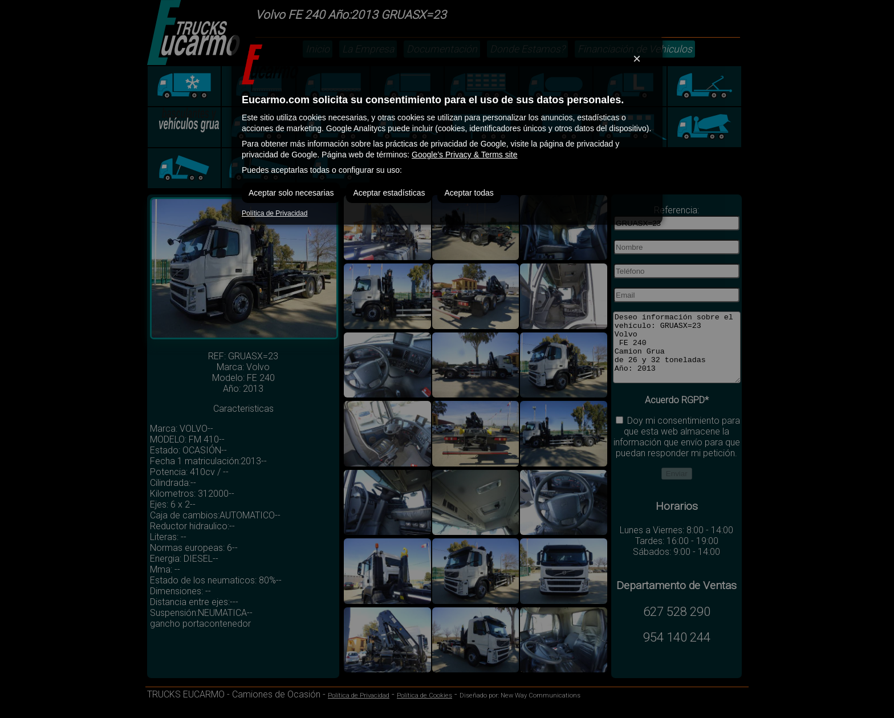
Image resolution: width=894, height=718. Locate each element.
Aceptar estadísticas (389, 192)
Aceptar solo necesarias (291, 192)
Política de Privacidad (274, 213)
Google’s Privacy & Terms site (464, 154)
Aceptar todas (468, 192)
